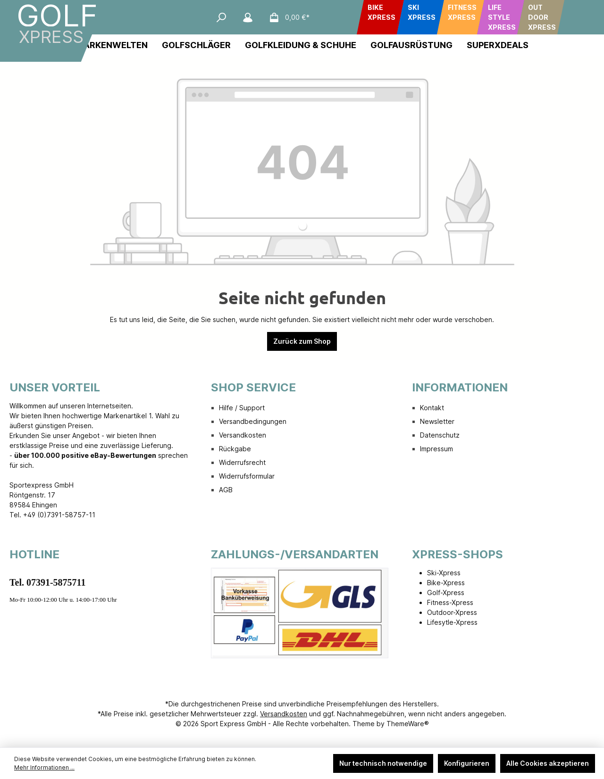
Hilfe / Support (242, 408)
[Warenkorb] (286, 17)
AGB (226, 490)
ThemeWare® (407, 724)
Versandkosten (242, 435)
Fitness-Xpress (450, 602)
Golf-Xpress (445, 592)
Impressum (436, 449)
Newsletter (437, 421)
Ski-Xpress (444, 573)
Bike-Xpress (446, 583)
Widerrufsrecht (242, 462)
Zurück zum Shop (302, 341)
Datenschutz (440, 435)
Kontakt (432, 408)
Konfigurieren (466, 763)
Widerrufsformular (247, 476)
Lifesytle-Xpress (452, 622)
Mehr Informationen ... (44, 767)
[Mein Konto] (248, 17)
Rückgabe (235, 449)
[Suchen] (221, 17)
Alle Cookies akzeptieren (547, 763)
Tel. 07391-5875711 (47, 582)
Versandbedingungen (252, 421)
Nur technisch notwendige (383, 763)
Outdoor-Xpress (452, 612)
